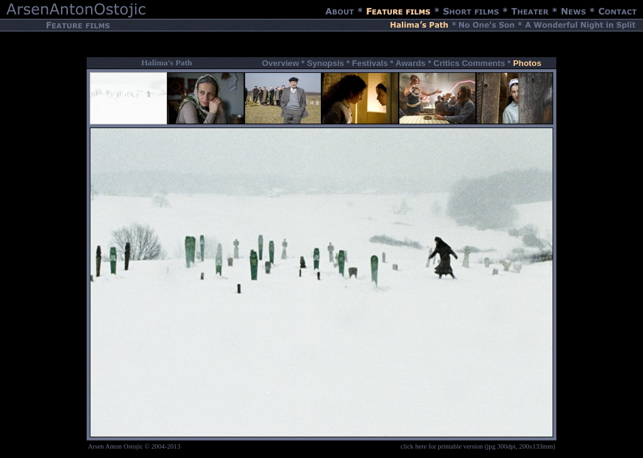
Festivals (370, 63)
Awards (411, 63)
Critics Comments (469, 63)
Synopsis (325, 63)
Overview (280, 63)
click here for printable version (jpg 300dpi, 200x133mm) (478, 446)
